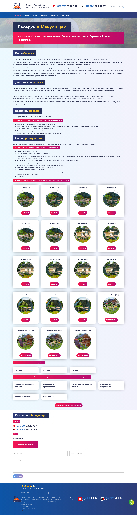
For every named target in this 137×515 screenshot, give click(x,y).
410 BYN (26, 213)
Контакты (54, 15)
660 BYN (111, 213)
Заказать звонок (117, 6)
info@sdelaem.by (18, 438)
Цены (27, 15)
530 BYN (26, 284)
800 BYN (26, 248)
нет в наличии (111, 320)
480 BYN (54, 213)
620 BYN (54, 284)
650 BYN (54, 320)
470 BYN (111, 248)
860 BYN (83, 320)
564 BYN (83, 213)
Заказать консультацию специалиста (68, 405)
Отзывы (44, 15)
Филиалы (65, 15)
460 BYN (26, 320)
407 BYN (83, 248)
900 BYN (54, 248)
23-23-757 (66, 6)
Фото (35, 15)
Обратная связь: (25, 444)
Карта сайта (72, 499)
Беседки (18, 15)
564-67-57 (95, 6)
